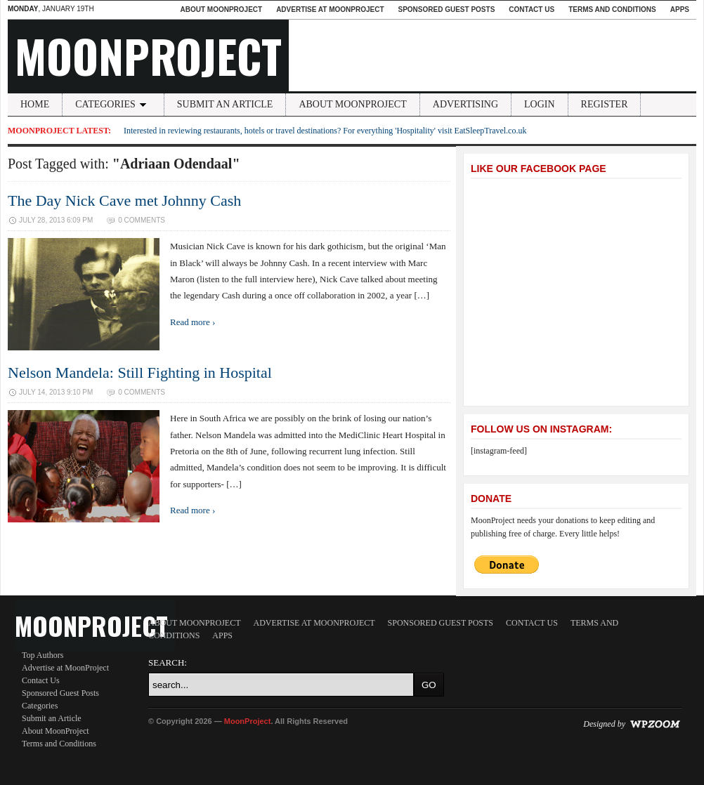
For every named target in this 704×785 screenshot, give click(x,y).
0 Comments (141, 220)
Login (539, 104)
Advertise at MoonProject (330, 9)
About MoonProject (221, 9)
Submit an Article (225, 104)
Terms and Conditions (612, 9)
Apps (679, 9)
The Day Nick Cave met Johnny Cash (124, 200)
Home (34, 104)
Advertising (465, 104)
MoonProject (148, 55)
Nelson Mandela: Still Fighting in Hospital (140, 372)
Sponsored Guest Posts (446, 9)
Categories (113, 104)
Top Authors (43, 655)
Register (604, 104)
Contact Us (531, 9)
